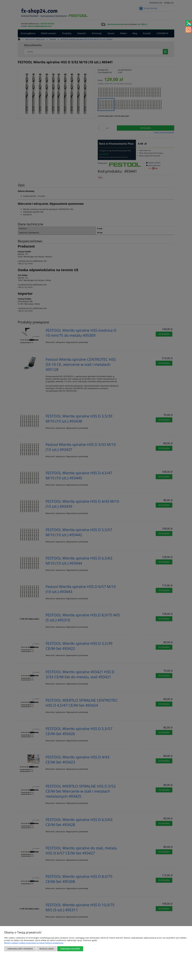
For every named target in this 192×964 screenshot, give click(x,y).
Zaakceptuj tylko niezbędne (20, 948)
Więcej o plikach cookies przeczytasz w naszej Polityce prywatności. (34, 943)
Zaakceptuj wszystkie (70, 948)
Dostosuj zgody (46, 948)
